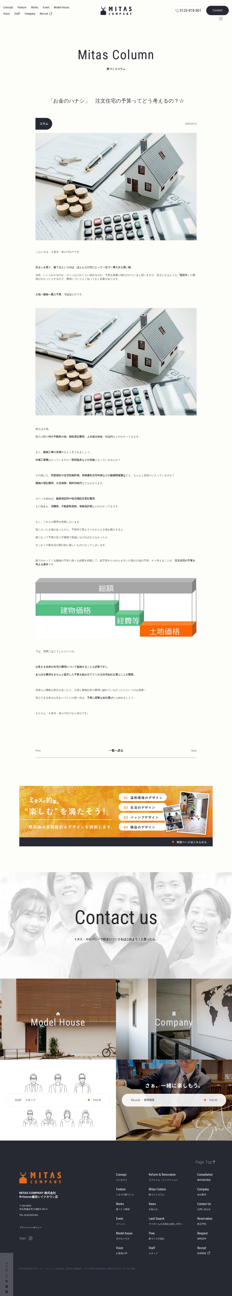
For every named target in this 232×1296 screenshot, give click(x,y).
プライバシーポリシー (30, 1227)
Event (46, 7)
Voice (6, 13)
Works (34, 7)
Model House (61, 7)
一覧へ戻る (116, 750)
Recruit (44, 13)
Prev (38, 750)
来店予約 (6, 1288)
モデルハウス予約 (6, 1269)
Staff (17, 13)
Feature (22, 7)
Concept (8, 7)
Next (194, 750)
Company (30, 13)
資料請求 (6, 1283)
